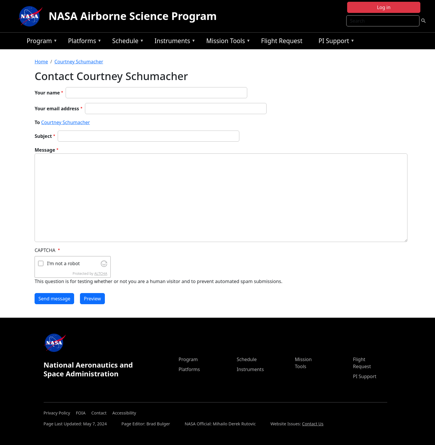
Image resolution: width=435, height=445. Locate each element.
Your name (47, 92)
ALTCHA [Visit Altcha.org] (100, 273)
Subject (43, 136)
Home (41, 61)
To (37, 122)
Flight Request (281, 41)
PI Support (334, 42)
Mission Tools (226, 42)
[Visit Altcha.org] (104, 263)
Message (45, 150)
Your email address (57, 108)
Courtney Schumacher (78, 61)
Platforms (83, 42)
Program (40, 42)
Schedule (126, 42)
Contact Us (312, 424)
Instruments (174, 42)
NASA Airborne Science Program (133, 16)
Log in (383, 7)
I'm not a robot (63, 263)
